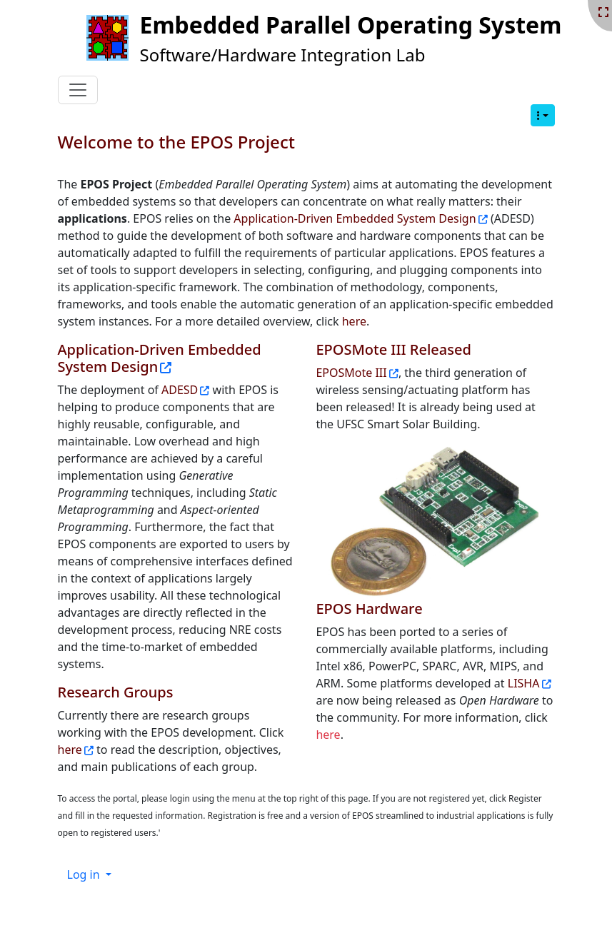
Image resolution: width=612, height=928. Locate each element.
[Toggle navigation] (78, 90)
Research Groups (116, 692)
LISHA (524, 683)
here (354, 321)
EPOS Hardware (369, 608)
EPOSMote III (351, 372)
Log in (85, 874)
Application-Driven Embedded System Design (355, 218)
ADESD (179, 390)
